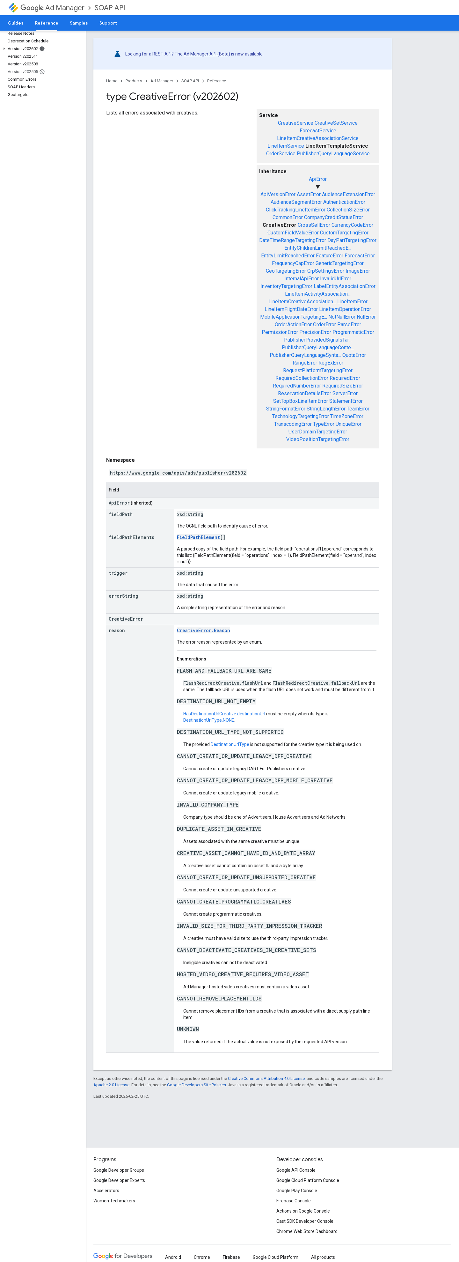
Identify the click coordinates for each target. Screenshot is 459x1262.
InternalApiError (301, 279)
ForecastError (360, 256)
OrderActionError (293, 324)
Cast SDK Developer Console (304, 1221)
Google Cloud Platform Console (307, 1180)
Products (134, 80)
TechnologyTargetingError (300, 416)
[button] (41, 49)
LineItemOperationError (345, 309)
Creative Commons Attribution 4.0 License (266, 1078)
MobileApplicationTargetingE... (293, 317)
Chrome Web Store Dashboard (307, 1231)
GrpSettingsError (325, 271)
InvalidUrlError (335, 279)
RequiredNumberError (297, 386)
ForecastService (318, 131)
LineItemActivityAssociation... (318, 294)
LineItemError (352, 302)
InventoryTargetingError (286, 286)
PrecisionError (315, 332)
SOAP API (110, 8)
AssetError (309, 194)
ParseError (349, 324)
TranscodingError (293, 424)
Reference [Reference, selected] (46, 23)
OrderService (280, 154)
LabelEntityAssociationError (344, 286)
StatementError (346, 401)
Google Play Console (296, 1190)
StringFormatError (285, 409)
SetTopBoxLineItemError (300, 401)
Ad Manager (52, 8)
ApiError (318, 179)
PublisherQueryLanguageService (333, 154)
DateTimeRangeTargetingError (292, 240)
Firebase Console (293, 1200)
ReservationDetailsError (304, 393)
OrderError (324, 324)
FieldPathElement (198, 537)
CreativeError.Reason (203, 630)
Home (111, 80)
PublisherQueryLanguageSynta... (305, 355)
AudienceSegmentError (296, 202)
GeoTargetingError (286, 271)
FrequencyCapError (293, 263)
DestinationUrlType (230, 744)
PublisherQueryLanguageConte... (318, 347)
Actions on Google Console (303, 1211)
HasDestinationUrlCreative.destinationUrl (224, 713)
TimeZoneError (346, 416)
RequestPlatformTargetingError (318, 370)
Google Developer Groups (118, 1170)
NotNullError (341, 317)
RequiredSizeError (342, 386)
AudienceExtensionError (348, 194)
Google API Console (296, 1170)
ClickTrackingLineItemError (295, 210)
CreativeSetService (336, 123)
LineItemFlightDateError (291, 309)
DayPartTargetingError (351, 240)
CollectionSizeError (348, 210)
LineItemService (285, 146)
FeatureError (329, 256)
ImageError (358, 271)
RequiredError (345, 378)
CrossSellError (314, 225)
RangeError (305, 363)
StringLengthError (326, 409)
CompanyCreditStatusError (333, 217)
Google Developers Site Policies (196, 1084)
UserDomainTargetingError (317, 432)
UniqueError (348, 424)
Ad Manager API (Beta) (207, 53)
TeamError (358, 409)
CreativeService (295, 123)
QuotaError (354, 355)
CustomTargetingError (344, 233)
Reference (216, 80)
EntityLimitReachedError (288, 256)
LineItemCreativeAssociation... (302, 302)
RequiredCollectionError (301, 378)
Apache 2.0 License (111, 1084)
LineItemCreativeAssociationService (318, 138)
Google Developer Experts (119, 1180)
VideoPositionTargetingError (317, 439)
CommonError (288, 217)
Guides (16, 23)
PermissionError (280, 332)
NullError (366, 317)
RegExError (330, 363)
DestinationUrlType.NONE (208, 720)
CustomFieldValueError (293, 233)
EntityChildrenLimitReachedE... (317, 248)
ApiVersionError (277, 194)
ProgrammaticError (353, 332)
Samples (79, 23)
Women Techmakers (114, 1200)
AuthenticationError (344, 202)
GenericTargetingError (340, 263)
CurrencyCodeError (352, 225)
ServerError (345, 393)
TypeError (323, 424)
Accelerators (106, 1190)
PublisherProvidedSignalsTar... (318, 340)
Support (108, 23)
